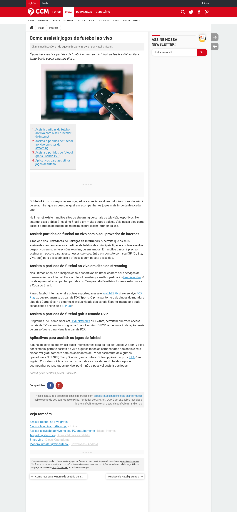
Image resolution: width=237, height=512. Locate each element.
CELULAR (56, 20)
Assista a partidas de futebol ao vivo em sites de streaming (54, 144)
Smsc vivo (36, 439)
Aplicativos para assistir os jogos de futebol (53, 162)
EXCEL (92, 20)
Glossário (103, 11)
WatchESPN (110, 293)
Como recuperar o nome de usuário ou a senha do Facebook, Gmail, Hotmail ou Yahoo (58, 477)
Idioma (205, 3)
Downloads (84, 11)
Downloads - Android (84, 444)
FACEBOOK (68, 20)
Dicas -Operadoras (57, 439)
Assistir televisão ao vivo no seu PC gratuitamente (62, 431)
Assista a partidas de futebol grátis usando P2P (54, 154)
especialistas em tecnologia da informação (118, 395)
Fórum (56, 11)
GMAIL (116, 20)
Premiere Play (132, 277)
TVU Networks (80, 321)
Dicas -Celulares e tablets (73, 435)
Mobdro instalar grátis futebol (49, 444)
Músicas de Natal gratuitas (123, 476)
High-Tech (33, 3)
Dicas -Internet (106, 431)
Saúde (45, 3)
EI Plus (66, 306)
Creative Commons (130, 461)
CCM (54, 467)
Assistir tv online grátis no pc (48, 426)
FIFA (132, 357)
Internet (53, 27)
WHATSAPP (43, 20)
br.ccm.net (63, 467)
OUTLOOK (81, 20)
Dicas (68, 11)
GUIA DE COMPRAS (131, 20)
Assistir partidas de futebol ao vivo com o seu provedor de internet (53, 133)
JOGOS (31, 20)
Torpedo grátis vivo (42, 435)
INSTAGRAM (104, 20)
